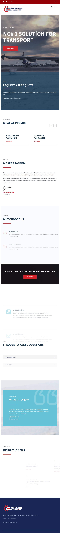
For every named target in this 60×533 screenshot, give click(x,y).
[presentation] (51, 125)
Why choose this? (10, 359)
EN (56, 2)
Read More (9, 141)
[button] (56, 7)
